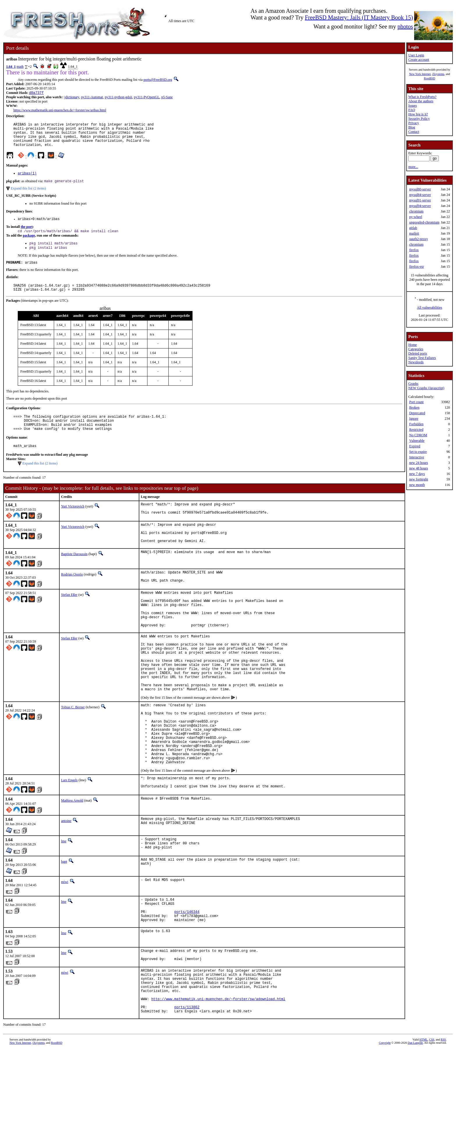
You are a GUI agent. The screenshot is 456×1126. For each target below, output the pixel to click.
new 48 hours (418, 468)
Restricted (416, 430)
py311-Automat (92, 98)
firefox (414, 250)
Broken (414, 407)
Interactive (416, 457)
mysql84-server (420, 195)
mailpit (414, 233)
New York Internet (420, 74)
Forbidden (416, 424)
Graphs (413, 384)
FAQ (411, 110)
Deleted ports (417, 353)
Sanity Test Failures (422, 358)
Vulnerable (417, 441)
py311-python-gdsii (118, 98)
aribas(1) (27, 179)
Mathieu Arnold (72, 859)
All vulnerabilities (429, 307)
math (20, 67)
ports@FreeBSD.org (157, 80)
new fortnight (418, 479)
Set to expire (418, 452)
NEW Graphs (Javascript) (426, 388)
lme (63, 900)
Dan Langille (415, 1119)
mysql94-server (420, 206)
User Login (416, 55)
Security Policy (419, 119)
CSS (431, 1116)
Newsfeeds (416, 362)
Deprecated (417, 413)
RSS (443, 1116)
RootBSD (429, 78)
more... (413, 167)
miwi (64, 942)
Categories (415, 349)
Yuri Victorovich (72, 523)
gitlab (413, 228)
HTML (423, 1116)
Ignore (413, 419)
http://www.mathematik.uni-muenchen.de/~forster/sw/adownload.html (218, 1072)
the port (27, 235)
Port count (416, 402)
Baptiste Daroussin (74, 576)
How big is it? (418, 114)
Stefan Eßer (69, 618)
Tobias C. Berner (73, 751)
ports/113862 (186, 1082)
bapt (64, 921)
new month (417, 485)
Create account (418, 60)
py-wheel (415, 217)
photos (405, 26)
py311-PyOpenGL (146, 98)
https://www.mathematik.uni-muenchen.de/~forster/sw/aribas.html (59, 111)
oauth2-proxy (418, 239)
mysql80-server (420, 189)
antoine (66, 879)
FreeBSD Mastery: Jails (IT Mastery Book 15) (359, 17)
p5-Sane (167, 98)
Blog (411, 127)
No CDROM (418, 435)
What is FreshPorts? (422, 97)
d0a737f (36, 93)
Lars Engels (69, 837)
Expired (414, 446)
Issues (412, 105)
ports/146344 (186, 975)
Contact (413, 132)
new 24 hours (418, 463)
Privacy (413, 123)
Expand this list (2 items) (28, 195)
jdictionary (71, 98)
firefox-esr (416, 266)
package (29, 244)
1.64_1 (11, 67)
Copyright (385, 1119)
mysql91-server (420, 200)
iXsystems (438, 74)
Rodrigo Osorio (72, 597)
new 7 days (417, 474)
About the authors (420, 101)
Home (412, 345)
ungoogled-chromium (424, 222)
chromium (416, 211)
